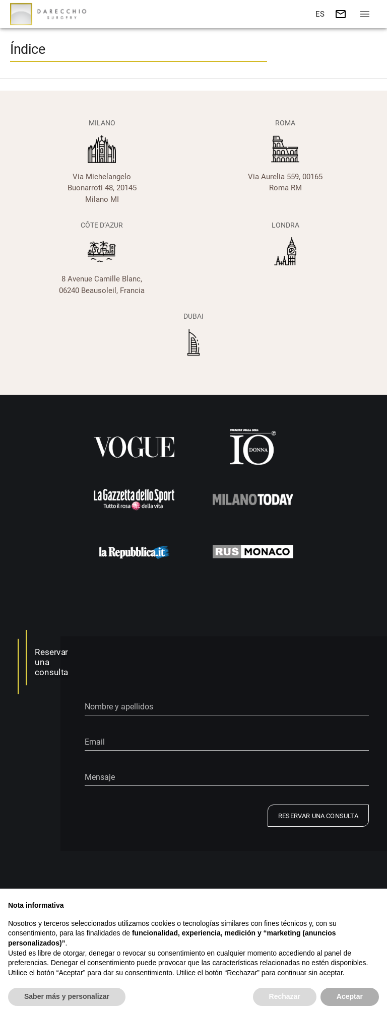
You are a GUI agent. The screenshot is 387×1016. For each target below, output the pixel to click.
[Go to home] (50, 14)
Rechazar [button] (284, 996)
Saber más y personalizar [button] (66, 996)
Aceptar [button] (350, 996)
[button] (319, 14)
